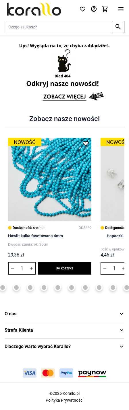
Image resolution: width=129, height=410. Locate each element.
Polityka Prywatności (64, 400)
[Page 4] (2, 287)
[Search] (118, 27)
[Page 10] (85, 287)
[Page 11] (99, 287)
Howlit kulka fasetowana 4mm (35, 236)
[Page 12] (113, 287)
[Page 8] (57, 287)
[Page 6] (30, 287)
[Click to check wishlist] (82, 9)
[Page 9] (71, 287)
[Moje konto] (94, 9)
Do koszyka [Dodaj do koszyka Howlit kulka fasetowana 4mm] (65, 268)
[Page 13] (126, 287)
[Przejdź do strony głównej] (38, 9)
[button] (64, 314)
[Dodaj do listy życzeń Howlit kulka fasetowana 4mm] (85, 143)
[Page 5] (16, 287)
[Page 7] (44, 287)
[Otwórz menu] (121, 9)
